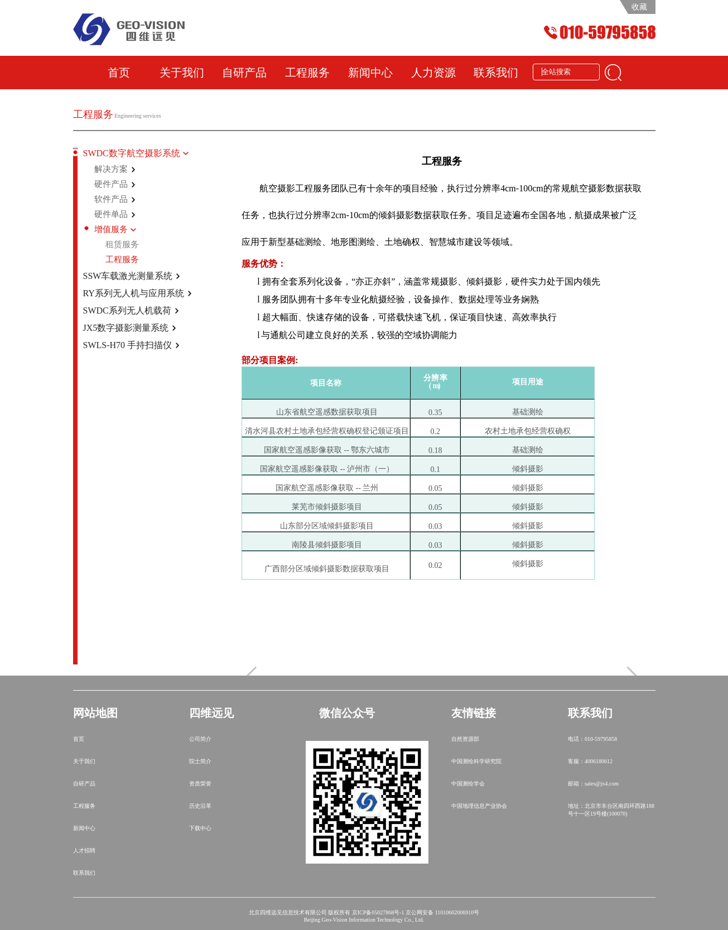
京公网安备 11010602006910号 (442, 912)
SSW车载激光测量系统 (128, 276)
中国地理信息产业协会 (479, 806)
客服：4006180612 (590, 761)
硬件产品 (111, 184)
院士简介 (200, 761)
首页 (119, 72)
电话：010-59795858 (592, 739)
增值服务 (111, 229)
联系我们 (496, 72)
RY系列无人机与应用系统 (133, 293)
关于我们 (182, 72)
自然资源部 (465, 739)
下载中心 (200, 828)
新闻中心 (370, 72)
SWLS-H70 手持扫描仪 (127, 345)
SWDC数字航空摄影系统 (131, 153)
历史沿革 (200, 806)
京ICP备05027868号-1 (378, 912)
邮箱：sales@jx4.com (593, 783)
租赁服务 (122, 244)
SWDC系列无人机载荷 (127, 310)
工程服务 (307, 72)
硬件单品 (111, 214)
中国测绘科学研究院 (476, 761)
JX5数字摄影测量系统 (126, 328)
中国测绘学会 (468, 783)
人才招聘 (84, 850)
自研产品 (244, 72)
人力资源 (433, 72)
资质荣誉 (200, 783)
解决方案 (111, 169)
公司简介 (200, 739)
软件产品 (111, 199)
